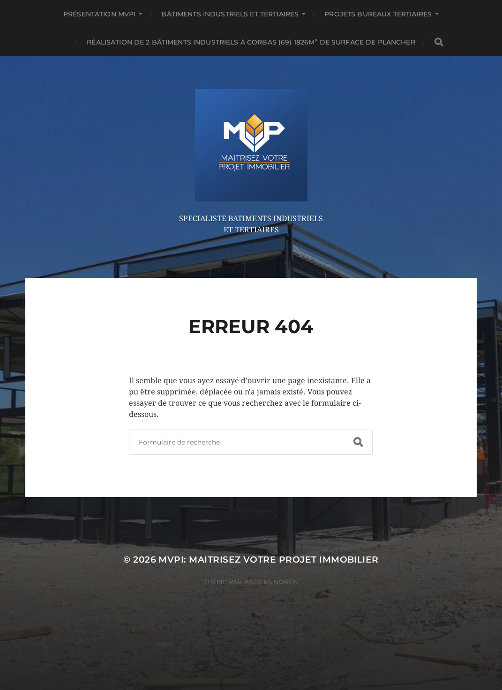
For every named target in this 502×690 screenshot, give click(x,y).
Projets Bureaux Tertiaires (378, 14)
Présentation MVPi (99, 14)
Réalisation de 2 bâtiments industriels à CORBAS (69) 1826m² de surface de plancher (251, 42)
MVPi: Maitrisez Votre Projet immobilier (268, 559)
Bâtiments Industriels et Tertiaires (230, 14)
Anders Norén (271, 582)
